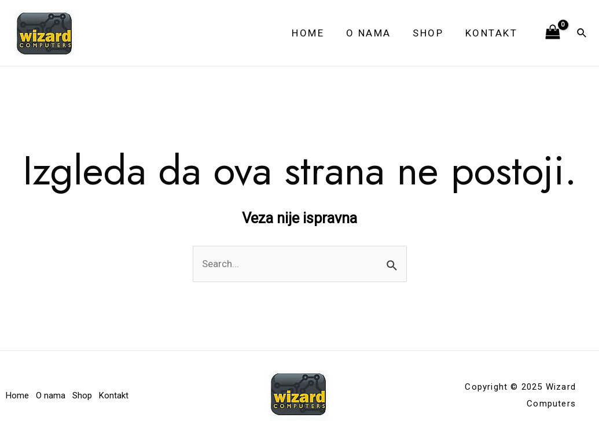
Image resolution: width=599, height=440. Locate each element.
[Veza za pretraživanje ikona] (582, 33)
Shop (431, 33)
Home (315, 33)
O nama (373, 33)
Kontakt (492, 33)
